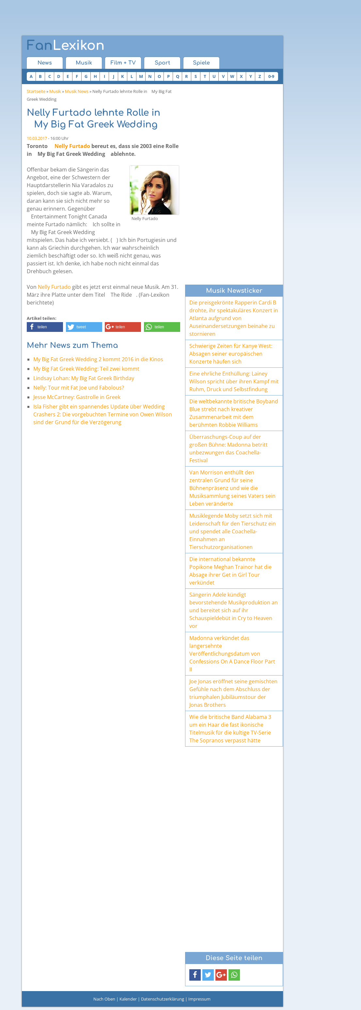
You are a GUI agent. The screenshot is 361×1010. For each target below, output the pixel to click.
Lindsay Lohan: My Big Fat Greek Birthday (83, 378)
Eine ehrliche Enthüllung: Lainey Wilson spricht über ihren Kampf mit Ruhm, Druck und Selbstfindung (234, 381)
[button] (45, 327)
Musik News (76, 91)
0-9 (271, 76)
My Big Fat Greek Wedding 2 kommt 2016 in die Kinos (98, 359)
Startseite (36, 91)
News (45, 63)
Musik (84, 63)
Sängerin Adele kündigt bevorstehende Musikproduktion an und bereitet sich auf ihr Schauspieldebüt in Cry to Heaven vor (233, 610)
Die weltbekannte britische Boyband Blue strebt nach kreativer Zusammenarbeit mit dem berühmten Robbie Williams (233, 413)
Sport (162, 63)
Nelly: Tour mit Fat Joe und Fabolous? (78, 387)
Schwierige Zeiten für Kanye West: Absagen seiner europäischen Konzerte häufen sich (230, 353)
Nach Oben (104, 999)
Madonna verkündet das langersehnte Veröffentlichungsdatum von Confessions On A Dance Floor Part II (232, 653)
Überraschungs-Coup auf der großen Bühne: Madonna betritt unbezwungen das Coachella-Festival (228, 448)
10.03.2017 (37, 138)
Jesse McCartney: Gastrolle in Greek (76, 397)
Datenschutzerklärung (162, 999)
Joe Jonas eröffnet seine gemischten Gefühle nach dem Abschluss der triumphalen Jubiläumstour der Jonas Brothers (233, 693)
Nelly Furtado (72, 146)
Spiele (201, 63)
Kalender (128, 999)
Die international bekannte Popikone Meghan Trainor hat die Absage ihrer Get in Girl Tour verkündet (230, 571)
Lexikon (65, 45)
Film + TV (123, 63)
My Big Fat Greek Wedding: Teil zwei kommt (86, 368)
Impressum (199, 999)
